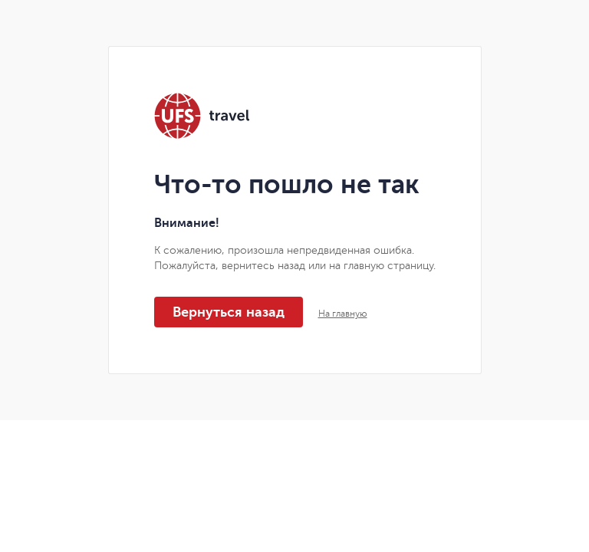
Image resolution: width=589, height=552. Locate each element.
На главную (342, 313)
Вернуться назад (229, 312)
